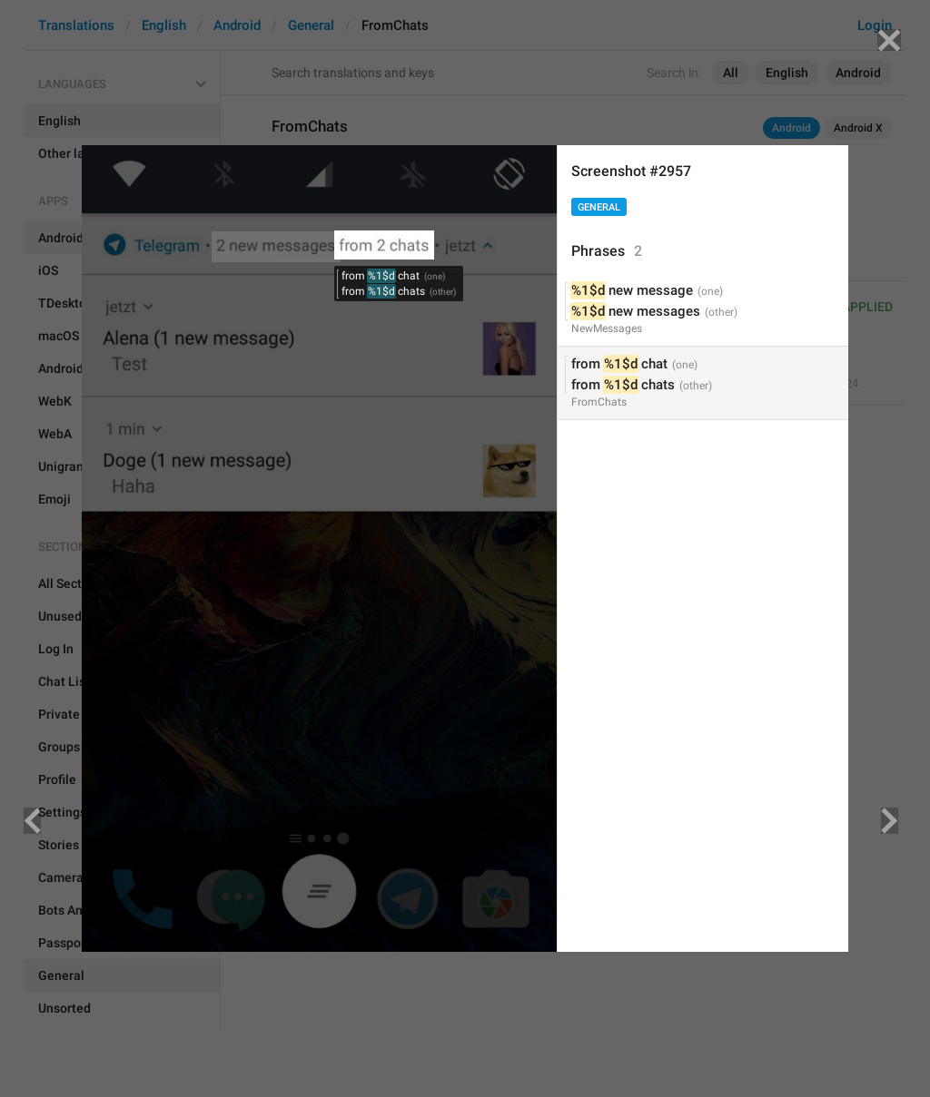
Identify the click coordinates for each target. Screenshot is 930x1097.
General (599, 207)
